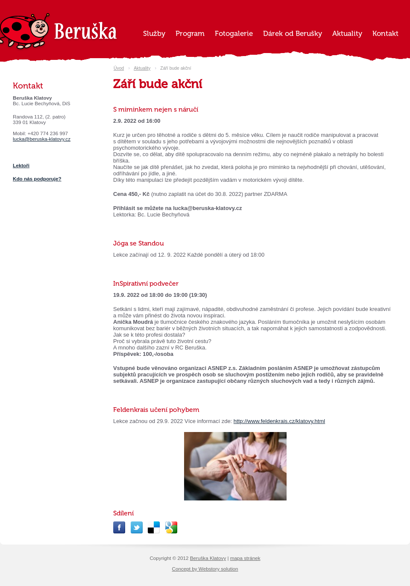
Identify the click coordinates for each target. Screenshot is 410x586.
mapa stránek (245, 558)
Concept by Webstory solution (205, 568)
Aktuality (142, 68)
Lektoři (21, 165)
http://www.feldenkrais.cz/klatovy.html (279, 421)
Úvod (119, 68)
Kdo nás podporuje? (37, 178)
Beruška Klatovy (208, 558)
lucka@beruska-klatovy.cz (41, 139)
